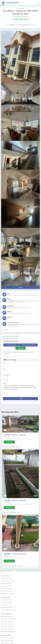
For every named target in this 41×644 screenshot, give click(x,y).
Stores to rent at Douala (6, 591)
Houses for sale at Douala (7, 600)
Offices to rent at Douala (6, 586)
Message (5, 383)
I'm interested (9, 442)
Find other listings (20, 8)
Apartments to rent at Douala (7, 581)
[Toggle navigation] (38, 3)
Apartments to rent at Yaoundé (8, 619)
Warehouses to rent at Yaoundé (8, 631)
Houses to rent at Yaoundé (7, 621)
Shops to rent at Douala (6, 588)
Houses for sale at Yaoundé (7, 638)
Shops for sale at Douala (6, 605)
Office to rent (7, 437)
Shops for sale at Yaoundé (7, 643)
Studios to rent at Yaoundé (7, 616)
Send (20, 398)
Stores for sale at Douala (6, 607)
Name (4, 363)
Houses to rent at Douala (6, 583)
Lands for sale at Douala (6, 602)
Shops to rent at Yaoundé (7, 626)
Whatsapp (20, 348)
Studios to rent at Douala (6, 578)
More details (5, 329)
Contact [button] (21, 287)
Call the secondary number (28, 345)
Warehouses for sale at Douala (8, 610)
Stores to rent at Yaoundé (7, 629)
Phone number (6, 375)
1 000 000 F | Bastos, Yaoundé (15, 435)
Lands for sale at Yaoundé (7, 640)
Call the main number (11, 345)
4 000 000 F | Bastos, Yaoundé (15, 554)
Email (4, 369)
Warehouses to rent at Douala (8, 593)
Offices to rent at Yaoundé (7, 624)
